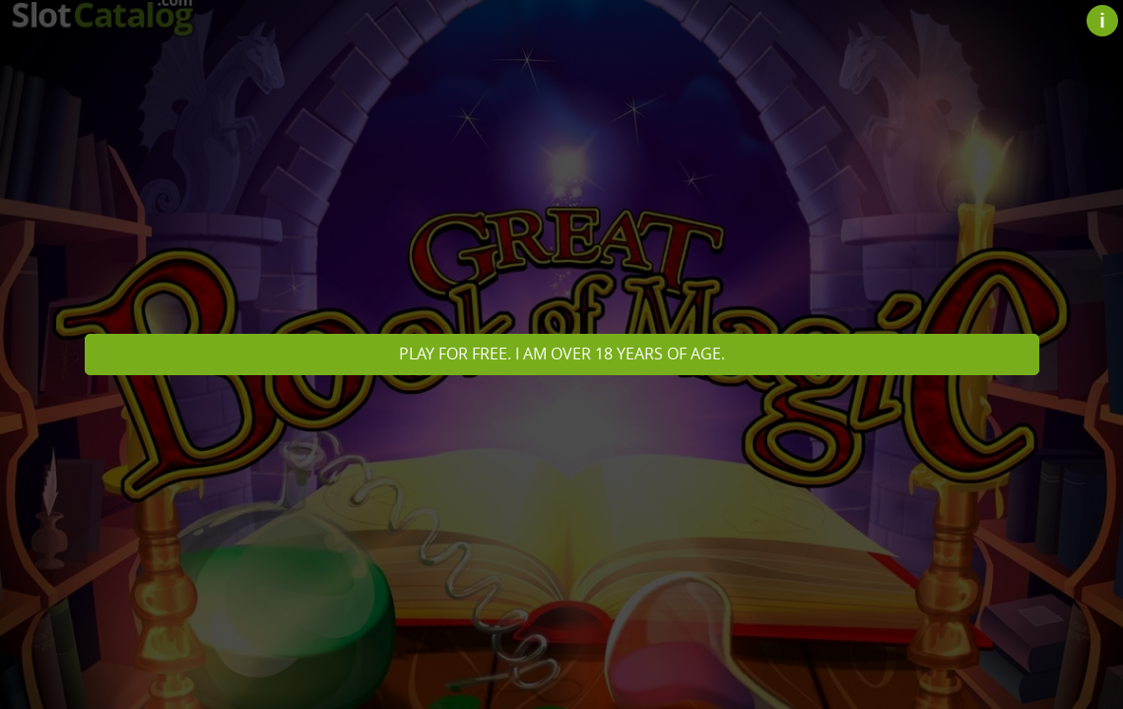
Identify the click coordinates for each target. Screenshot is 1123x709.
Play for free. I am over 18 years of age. (562, 353)
